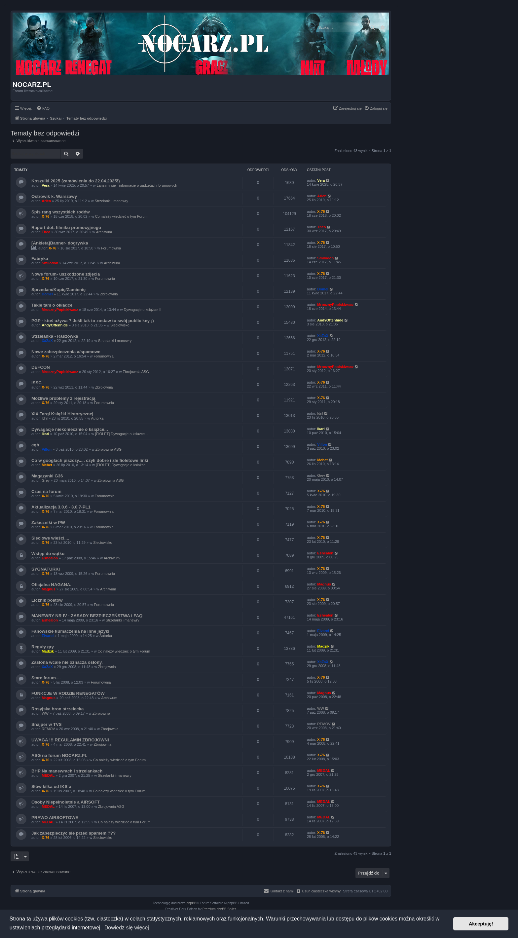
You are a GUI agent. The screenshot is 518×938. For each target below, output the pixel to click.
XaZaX (47, 341)
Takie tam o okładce (51, 305)
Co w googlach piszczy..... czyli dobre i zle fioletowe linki (89, 460)
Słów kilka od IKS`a (51, 786)
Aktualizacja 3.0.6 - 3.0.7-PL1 (61, 507)
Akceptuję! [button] (481, 923)
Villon (47, 449)
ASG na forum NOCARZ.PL (59, 755)
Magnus (49, 589)
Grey (46, 480)
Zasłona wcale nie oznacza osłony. (67, 662)
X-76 (45, 216)
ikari (45, 434)
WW (45, 713)
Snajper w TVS (46, 724)
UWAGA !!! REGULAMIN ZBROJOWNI (70, 739)
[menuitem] (43, 108)
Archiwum (104, 232)
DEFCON (40, 367)
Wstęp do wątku (47, 553)
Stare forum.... (46, 677)
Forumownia (111, 248)
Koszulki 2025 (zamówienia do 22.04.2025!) (75, 180)
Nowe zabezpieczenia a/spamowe (65, 351)
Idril (45, 418)
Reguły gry (42, 646)
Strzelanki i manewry (111, 201)
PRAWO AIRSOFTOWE (54, 817)
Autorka (97, 418)
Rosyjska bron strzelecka (57, 708)
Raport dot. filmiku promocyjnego (66, 227)
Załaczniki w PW (48, 522)
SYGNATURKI (45, 569)
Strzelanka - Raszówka (54, 336)
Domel (47, 294)
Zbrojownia (109, 294)
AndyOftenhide (55, 325)
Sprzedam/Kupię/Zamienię (58, 289)
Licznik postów (47, 600)
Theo (46, 232)
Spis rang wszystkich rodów (60, 211)
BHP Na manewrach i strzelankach (66, 771)
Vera (45, 185)
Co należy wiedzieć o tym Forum (121, 216)
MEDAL (48, 775)
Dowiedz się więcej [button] (126, 927)
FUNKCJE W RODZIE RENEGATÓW (68, 693)
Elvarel (48, 636)
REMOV (48, 729)
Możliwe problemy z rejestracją (63, 398)
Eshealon (50, 558)
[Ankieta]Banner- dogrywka (59, 243)
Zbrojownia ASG (136, 372)
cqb (35, 444)
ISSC (36, 382)
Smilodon (50, 263)
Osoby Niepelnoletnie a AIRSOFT (65, 802)
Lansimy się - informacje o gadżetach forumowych (137, 185)
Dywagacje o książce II (142, 310)
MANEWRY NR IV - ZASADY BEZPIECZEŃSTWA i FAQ (86, 615)
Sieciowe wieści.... (50, 538)
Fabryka (39, 258)
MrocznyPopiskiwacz (60, 310)
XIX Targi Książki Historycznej (62, 413)
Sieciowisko (119, 325)
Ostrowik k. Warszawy (54, 196)
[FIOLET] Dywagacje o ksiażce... (121, 434)
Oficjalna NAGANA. (51, 584)
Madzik (48, 651)
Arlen (46, 201)
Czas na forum (46, 491)
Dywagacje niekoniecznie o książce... (69, 429)
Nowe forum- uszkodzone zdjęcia (65, 274)
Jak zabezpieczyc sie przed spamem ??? (73, 833)
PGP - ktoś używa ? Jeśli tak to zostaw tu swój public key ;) (92, 320)
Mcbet (47, 465)
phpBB (192, 903)
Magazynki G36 (47, 475)
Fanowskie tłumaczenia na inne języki (70, 631)
